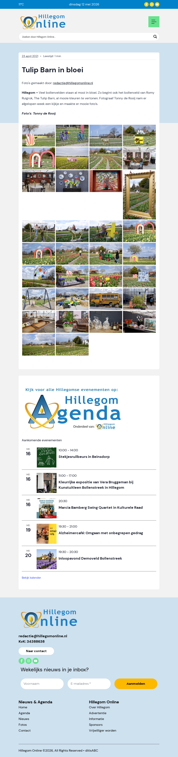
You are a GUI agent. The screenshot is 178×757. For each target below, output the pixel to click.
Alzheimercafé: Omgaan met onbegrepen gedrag (101, 532)
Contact (25, 730)
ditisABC (91, 750)
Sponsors (96, 725)
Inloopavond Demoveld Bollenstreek (90, 558)
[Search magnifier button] (155, 36)
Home (23, 707)
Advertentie (97, 713)
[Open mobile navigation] (153, 21)
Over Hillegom (99, 707)
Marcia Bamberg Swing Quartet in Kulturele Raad (101, 507)
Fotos (23, 725)
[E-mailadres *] (89, 684)
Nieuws (24, 719)
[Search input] (86, 37)
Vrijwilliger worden (102, 730)
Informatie (96, 719)
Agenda (24, 713)
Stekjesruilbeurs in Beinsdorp (84, 456)
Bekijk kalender (31, 577)
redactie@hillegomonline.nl (73, 83)
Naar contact (36, 651)
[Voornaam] (42, 684)
